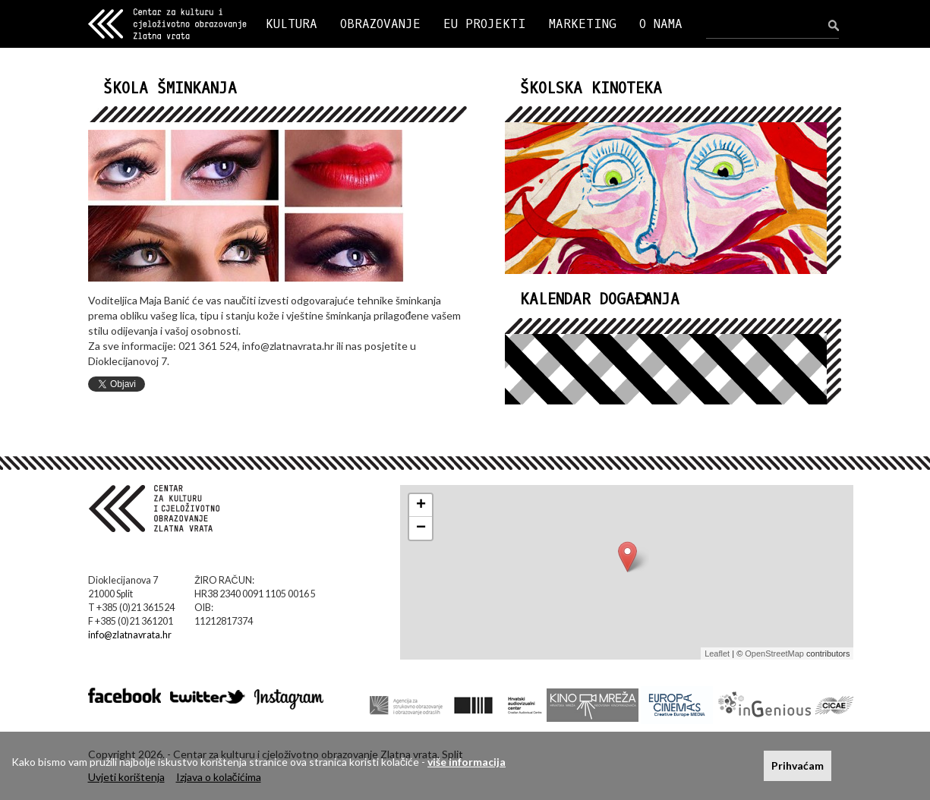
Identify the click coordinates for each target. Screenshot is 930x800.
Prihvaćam (797, 765)
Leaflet (717, 653)
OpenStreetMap (774, 653)
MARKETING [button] (582, 24)
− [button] (421, 528)
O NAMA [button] (661, 24)
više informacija (466, 761)
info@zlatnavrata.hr (130, 635)
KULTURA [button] (291, 24)
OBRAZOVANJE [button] (380, 24)
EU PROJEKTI (484, 24)
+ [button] (421, 505)
